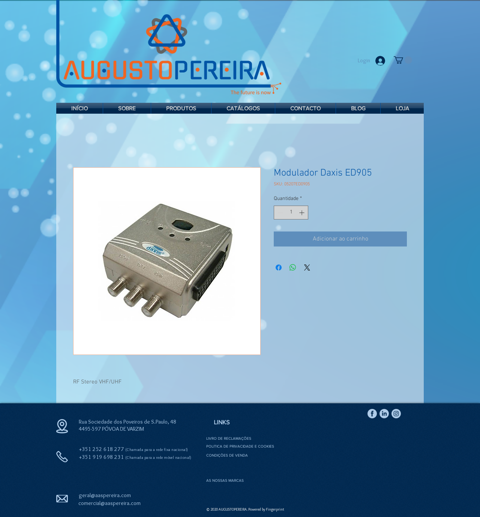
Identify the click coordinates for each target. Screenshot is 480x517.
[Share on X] (307, 267)
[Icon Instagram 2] (396, 413)
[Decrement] (279, 212)
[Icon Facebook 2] (372, 413)
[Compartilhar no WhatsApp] (292, 267)
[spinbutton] (291, 212)
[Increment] (302, 212)
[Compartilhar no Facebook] (278, 267)
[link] (403, 60)
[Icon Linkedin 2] (384, 413)
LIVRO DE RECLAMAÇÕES (228, 438)
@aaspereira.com (120, 503)
